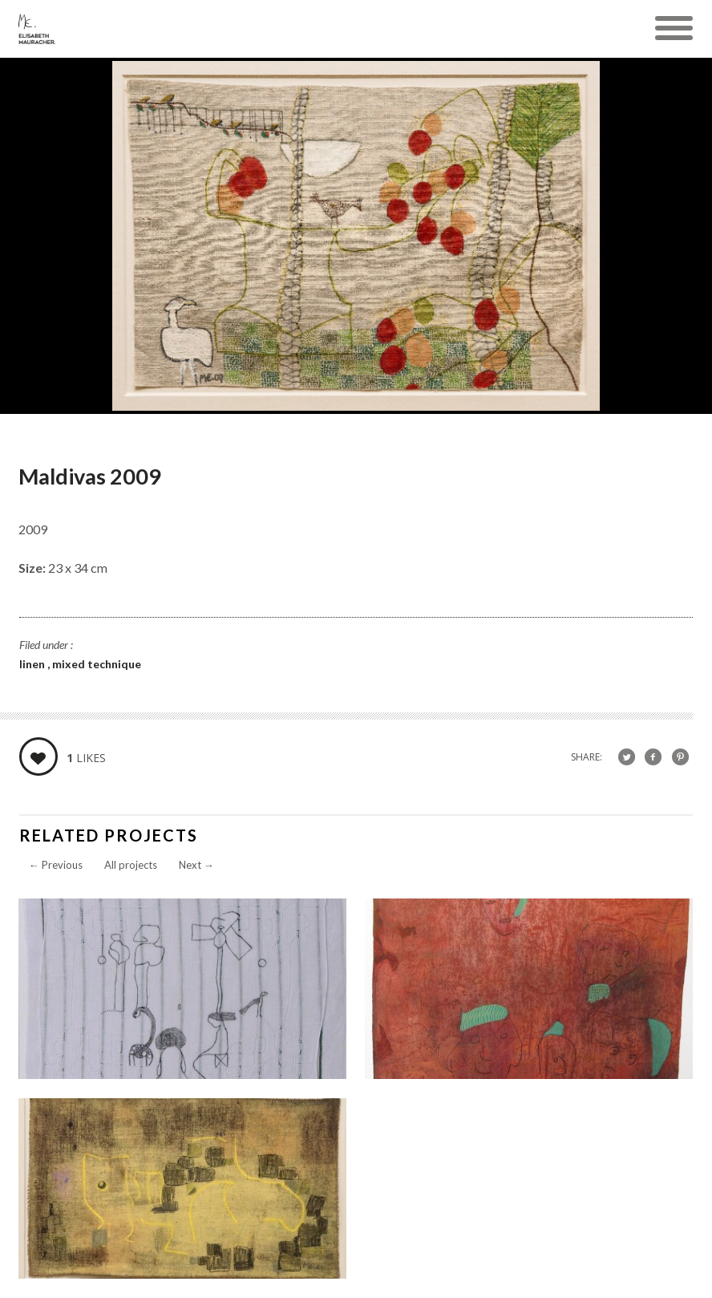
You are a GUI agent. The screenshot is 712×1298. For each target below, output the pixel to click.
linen (33, 664)
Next (196, 864)
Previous (56, 864)
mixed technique (96, 664)
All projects (130, 864)
